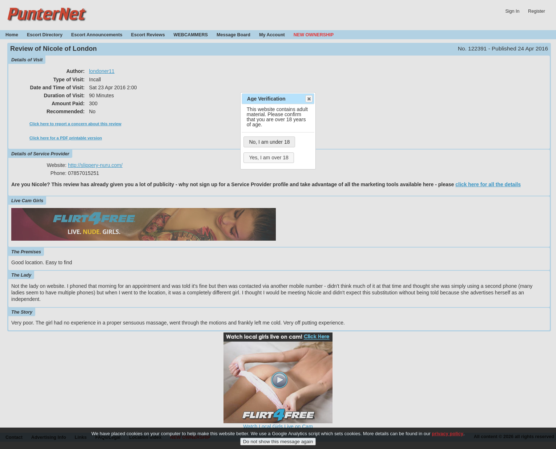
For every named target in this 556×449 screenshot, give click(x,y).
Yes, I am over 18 (268, 157)
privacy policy (447, 435)
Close (308, 99)
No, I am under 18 (269, 142)
